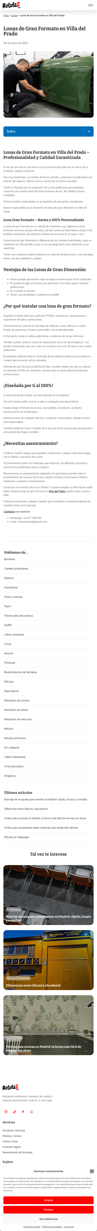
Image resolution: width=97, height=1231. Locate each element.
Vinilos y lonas (10, 1141)
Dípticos (9, 578)
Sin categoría (11, 747)
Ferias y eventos (13, 596)
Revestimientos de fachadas (20, 672)
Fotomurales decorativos (18, 615)
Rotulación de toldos (16, 709)
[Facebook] (23, 1112)
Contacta (9, 511)
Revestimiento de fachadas (17, 1152)
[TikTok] (14, 1112)
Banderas (9, 559)
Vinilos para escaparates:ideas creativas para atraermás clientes (41, 827)
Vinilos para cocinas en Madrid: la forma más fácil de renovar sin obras (45, 818)
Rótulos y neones (12, 1136)
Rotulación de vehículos (18, 719)
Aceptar (48, 1200)
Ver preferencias (48, 1219)
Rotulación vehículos (14, 1130)
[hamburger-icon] (90, 5)
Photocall (9, 662)
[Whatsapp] (31, 1112)
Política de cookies (32, 1227)
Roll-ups (9, 681)
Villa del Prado (57, 491)
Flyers (7, 606)
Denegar (48, 1209)
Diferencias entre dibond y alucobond (25, 808)
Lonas (14, 15)
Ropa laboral (11, 691)
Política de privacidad (52, 1227)
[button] (92, 1171)
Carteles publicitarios (16, 568)
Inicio (6, 15)
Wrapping (9, 775)
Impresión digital (11, 1146)
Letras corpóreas (14, 634)
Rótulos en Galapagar (16, 837)
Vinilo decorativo (13, 766)
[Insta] (6, 1112)
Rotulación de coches (16, 700)
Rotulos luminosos (15, 738)
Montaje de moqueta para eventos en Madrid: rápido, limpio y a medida (45, 799)
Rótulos (8, 728)
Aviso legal (69, 1227)
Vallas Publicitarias (15, 757)
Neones (8, 653)
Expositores (11, 587)
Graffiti (8, 625)
